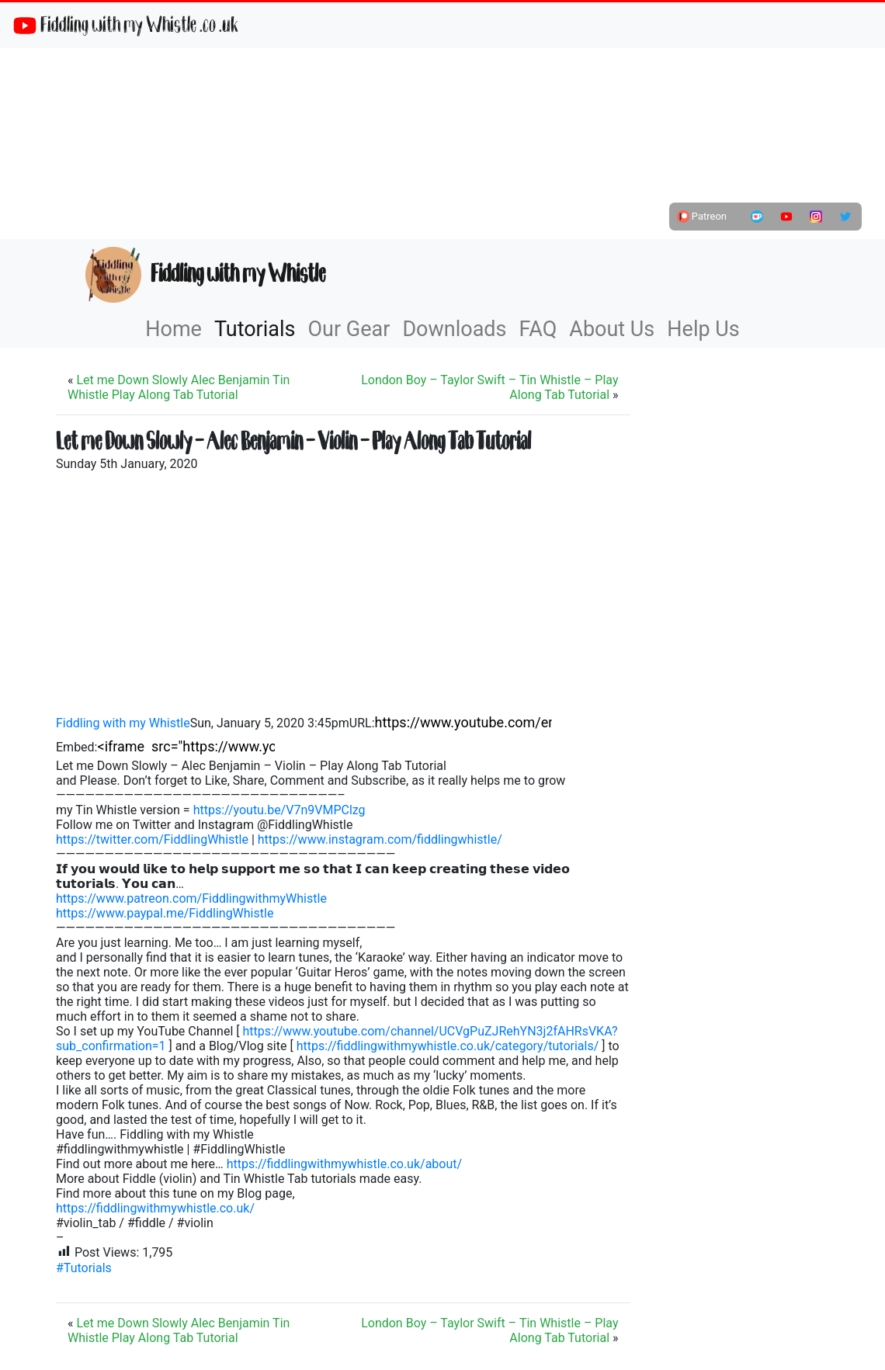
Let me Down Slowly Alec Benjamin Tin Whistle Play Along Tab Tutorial (179, 387)
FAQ (538, 329)
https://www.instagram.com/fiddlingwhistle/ (380, 839)
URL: (362, 723)
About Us (611, 329)
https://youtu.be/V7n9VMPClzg (279, 810)
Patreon (702, 216)
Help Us (703, 329)
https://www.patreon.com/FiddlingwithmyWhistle (191, 898)
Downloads (454, 329)
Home (173, 329)
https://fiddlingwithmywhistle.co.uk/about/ (344, 1164)
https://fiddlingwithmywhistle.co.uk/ (155, 1208)
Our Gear (349, 329)
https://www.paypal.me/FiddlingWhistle (164, 913)
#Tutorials (84, 1268)
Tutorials (255, 329)
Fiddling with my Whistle (205, 275)
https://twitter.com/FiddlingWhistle (152, 839)
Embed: (77, 747)
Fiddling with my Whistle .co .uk (125, 25)
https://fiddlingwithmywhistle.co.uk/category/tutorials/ (448, 1046)
